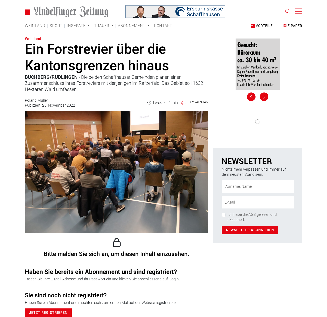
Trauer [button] (102, 26)
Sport (56, 26)
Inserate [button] (76, 26)
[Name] (258, 186)
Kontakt (163, 26)
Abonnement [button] (132, 26)
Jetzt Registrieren (48, 313)
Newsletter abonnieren (250, 230)
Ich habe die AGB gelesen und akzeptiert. (252, 217)
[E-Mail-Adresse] (258, 202)
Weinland (35, 26)
